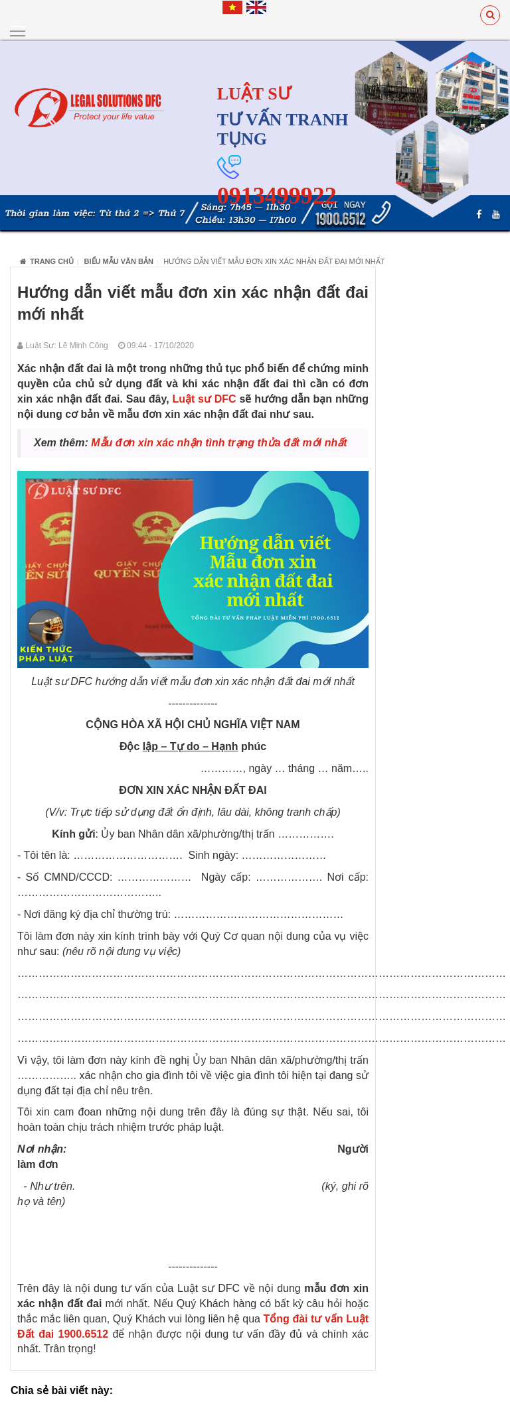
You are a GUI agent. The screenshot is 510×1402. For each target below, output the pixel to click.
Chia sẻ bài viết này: (62, 1390)
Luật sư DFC (204, 399)
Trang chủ (47, 261)
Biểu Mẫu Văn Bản (118, 261)
